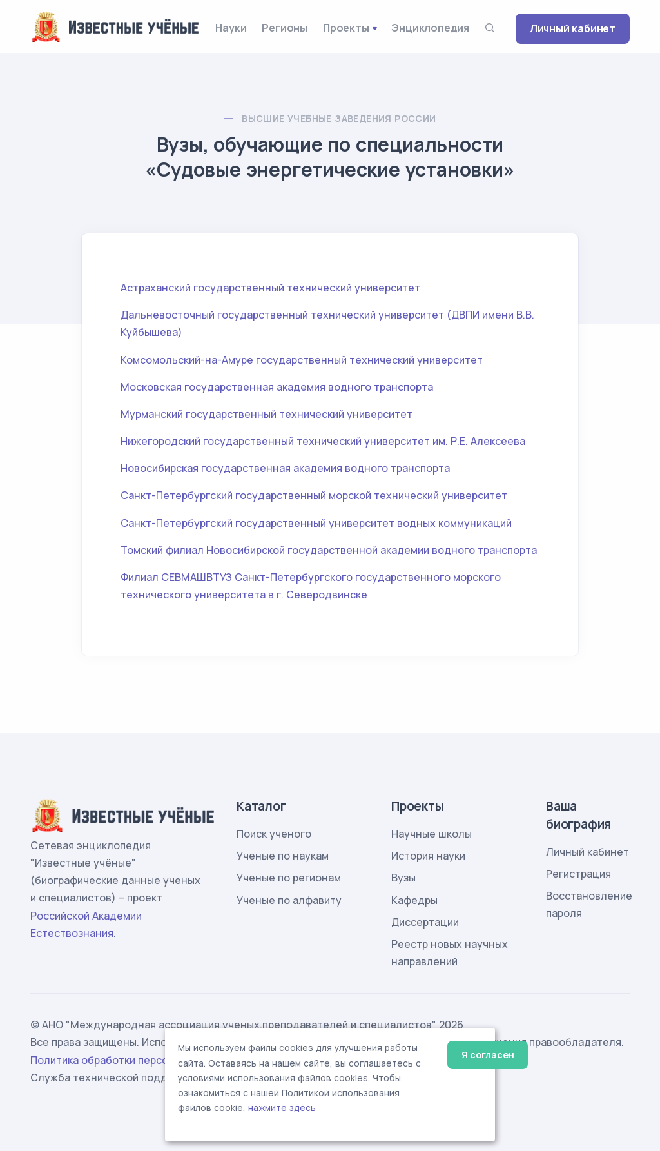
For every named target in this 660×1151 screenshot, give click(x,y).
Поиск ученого (274, 834)
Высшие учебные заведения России (339, 118)
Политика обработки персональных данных (141, 1060)
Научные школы (431, 834)
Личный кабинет (573, 28)
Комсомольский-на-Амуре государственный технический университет (302, 360)
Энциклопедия (430, 28)
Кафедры (414, 900)
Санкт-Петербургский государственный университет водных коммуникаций (316, 523)
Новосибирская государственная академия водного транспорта (285, 468)
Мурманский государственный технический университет (266, 414)
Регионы (284, 28)
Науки (230, 28)
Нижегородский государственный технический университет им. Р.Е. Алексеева (323, 441)
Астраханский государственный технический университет (270, 287)
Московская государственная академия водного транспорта (277, 387)
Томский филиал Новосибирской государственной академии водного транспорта (329, 550)
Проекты (346, 28)
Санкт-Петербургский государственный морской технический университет (314, 495)
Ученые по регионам (289, 878)
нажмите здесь (282, 1108)
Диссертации (425, 922)
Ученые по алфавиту (289, 900)
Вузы (403, 878)
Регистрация (578, 874)
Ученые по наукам (283, 856)
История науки (428, 856)
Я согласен (487, 1054)
